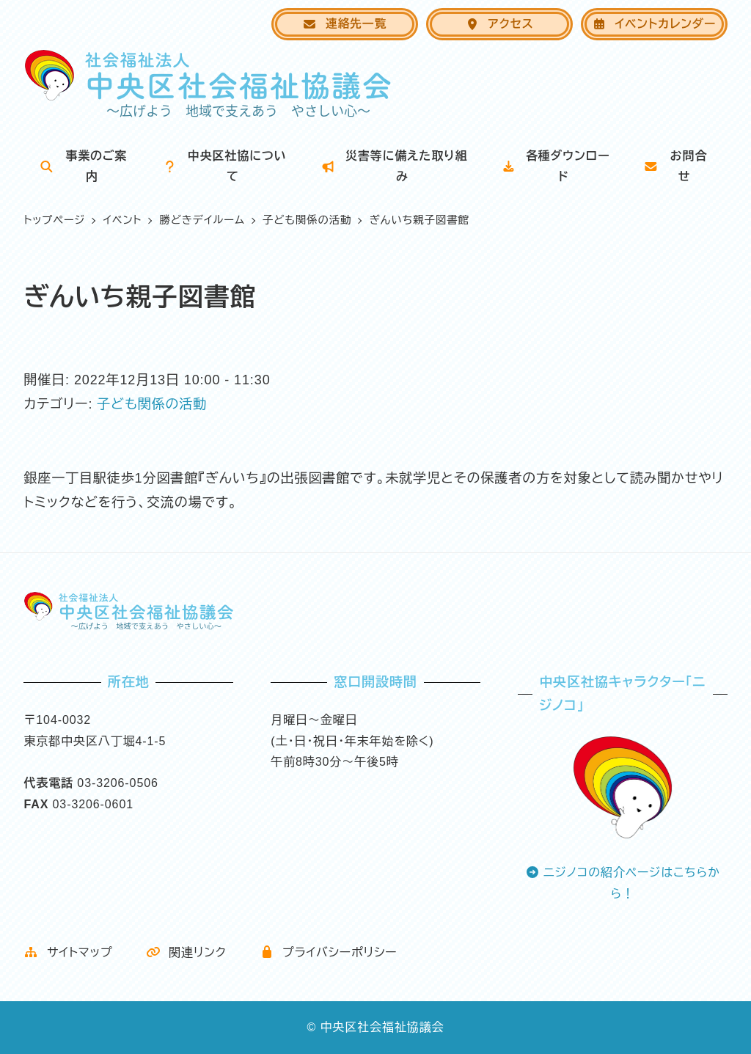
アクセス (499, 24)
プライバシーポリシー (329, 952)
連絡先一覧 (344, 24)
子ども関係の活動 (152, 404)
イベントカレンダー (654, 24)
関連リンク (186, 952)
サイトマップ (67, 952)
